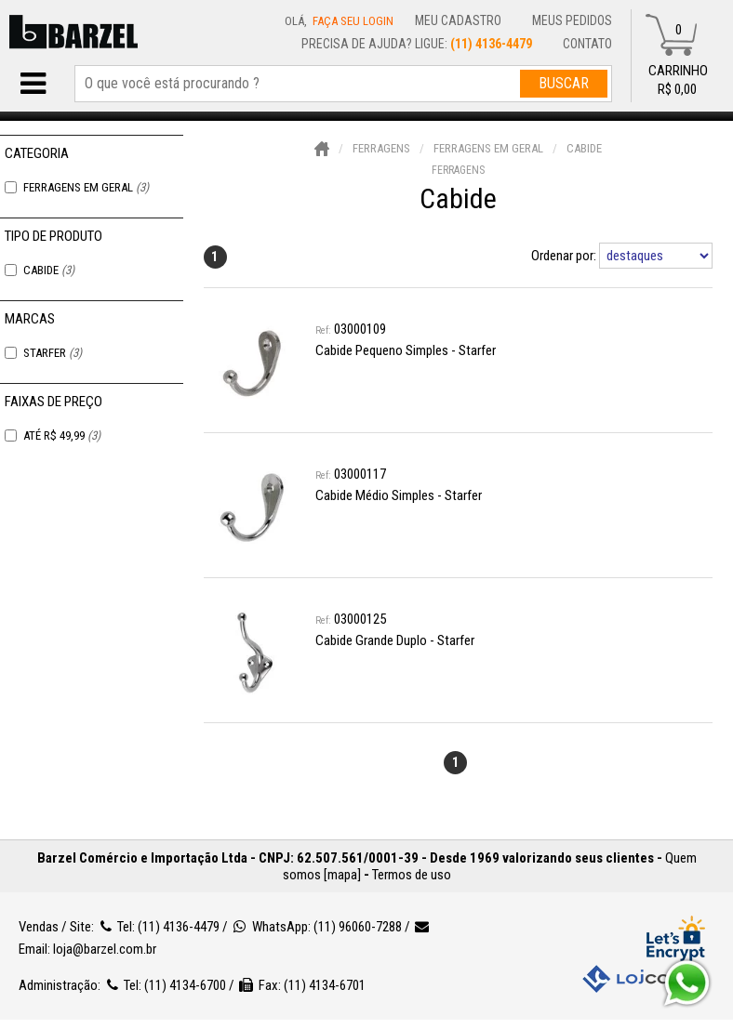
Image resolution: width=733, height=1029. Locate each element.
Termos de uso (411, 874)
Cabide (48, 270)
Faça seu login (353, 21)
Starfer (52, 353)
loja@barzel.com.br (104, 949)
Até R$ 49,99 (61, 435)
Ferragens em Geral (86, 187)
